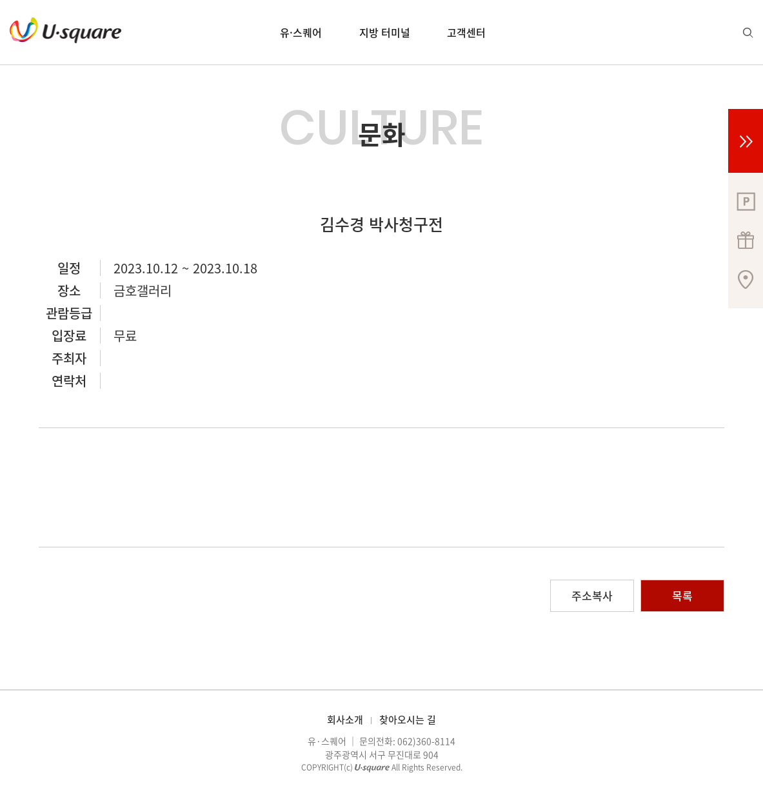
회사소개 (345, 719)
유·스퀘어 (301, 32)
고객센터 (466, 32)
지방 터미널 (384, 32)
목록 (682, 595)
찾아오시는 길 (407, 719)
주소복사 (592, 595)
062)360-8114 (426, 740)
